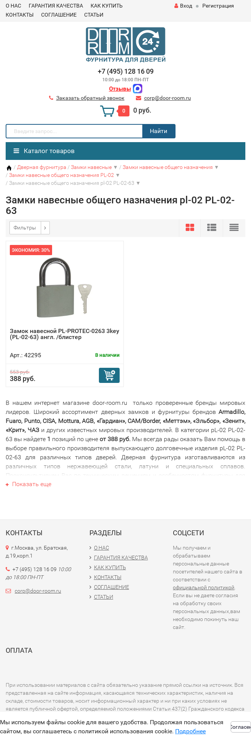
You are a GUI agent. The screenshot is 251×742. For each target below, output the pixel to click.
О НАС (13, 6)
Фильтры (25, 228)
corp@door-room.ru (167, 98)
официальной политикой (203, 587)
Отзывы (120, 88)
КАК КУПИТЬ (107, 6)
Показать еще (28, 484)
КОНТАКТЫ (20, 15)
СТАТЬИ (93, 15)
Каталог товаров (44, 151)
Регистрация (218, 6)
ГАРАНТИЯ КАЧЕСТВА (56, 6)
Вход (183, 6)
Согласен (241, 727)
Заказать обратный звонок (90, 98)
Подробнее (190, 731)
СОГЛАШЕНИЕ (59, 15)
